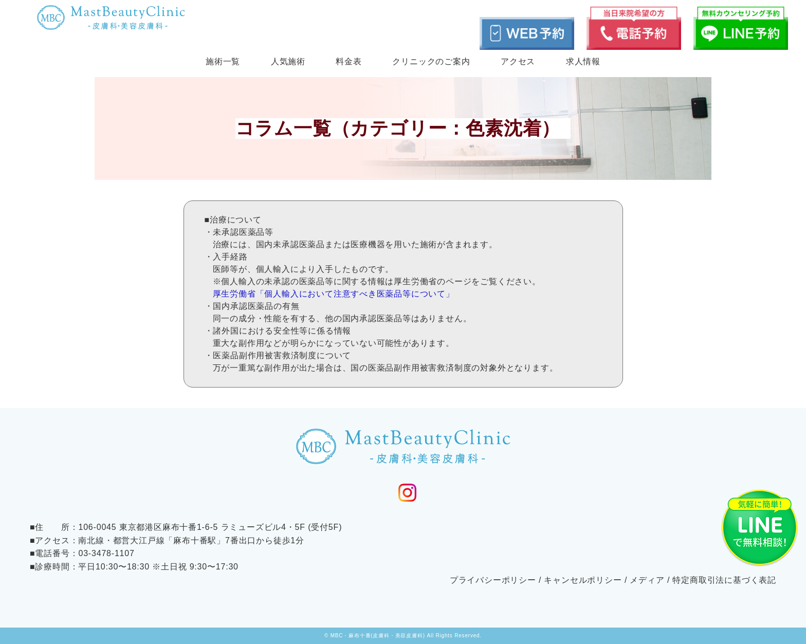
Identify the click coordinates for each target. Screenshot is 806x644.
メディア (647, 580)
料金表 (348, 61)
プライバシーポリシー (493, 580)
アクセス (518, 61)
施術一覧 (223, 61)
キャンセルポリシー (582, 580)
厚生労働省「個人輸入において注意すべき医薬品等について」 (333, 293)
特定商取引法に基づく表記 (724, 580)
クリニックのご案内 (431, 61)
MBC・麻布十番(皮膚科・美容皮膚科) (378, 635)
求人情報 (583, 61)
